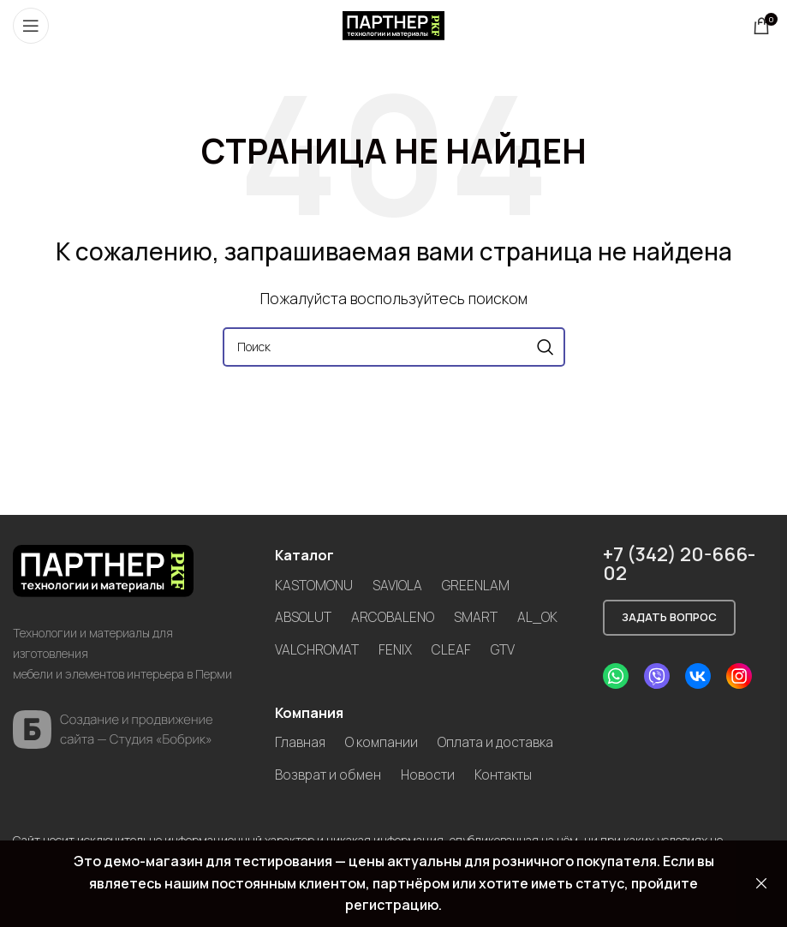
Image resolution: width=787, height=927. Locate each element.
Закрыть (761, 883)
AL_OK (538, 616)
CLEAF (453, 648)
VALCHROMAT (317, 648)
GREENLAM (477, 585)
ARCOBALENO (393, 616)
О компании (383, 741)
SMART (476, 616)
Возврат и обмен (468, 773)
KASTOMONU (314, 585)
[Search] (394, 347)
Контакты (382, 805)
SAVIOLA (398, 585)
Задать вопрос (669, 617)
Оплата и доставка (335, 773)
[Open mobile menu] (30, 26)
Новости (303, 805)
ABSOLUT (303, 616)
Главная (300, 741)
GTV (504, 648)
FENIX (396, 648)
